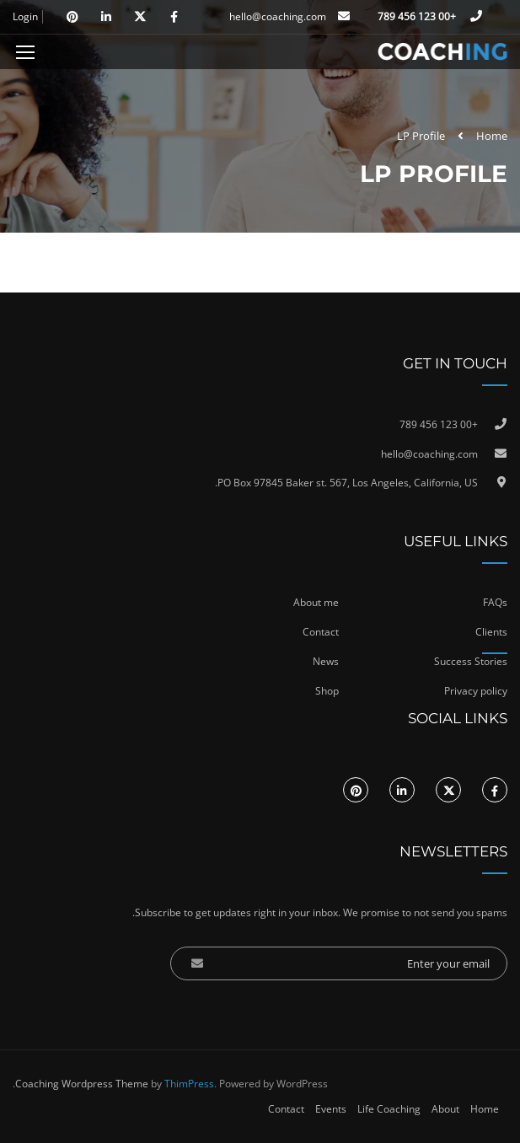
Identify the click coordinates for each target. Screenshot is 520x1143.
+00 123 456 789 (418, 16)
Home (491, 135)
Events (330, 1109)
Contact (286, 1109)
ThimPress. (190, 1083)
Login (25, 17)
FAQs (495, 602)
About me (316, 602)
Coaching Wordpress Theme (81, 1083)
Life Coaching (389, 1109)
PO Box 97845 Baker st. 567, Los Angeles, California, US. (346, 482)
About (445, 1109)
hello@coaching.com (277, 16)
